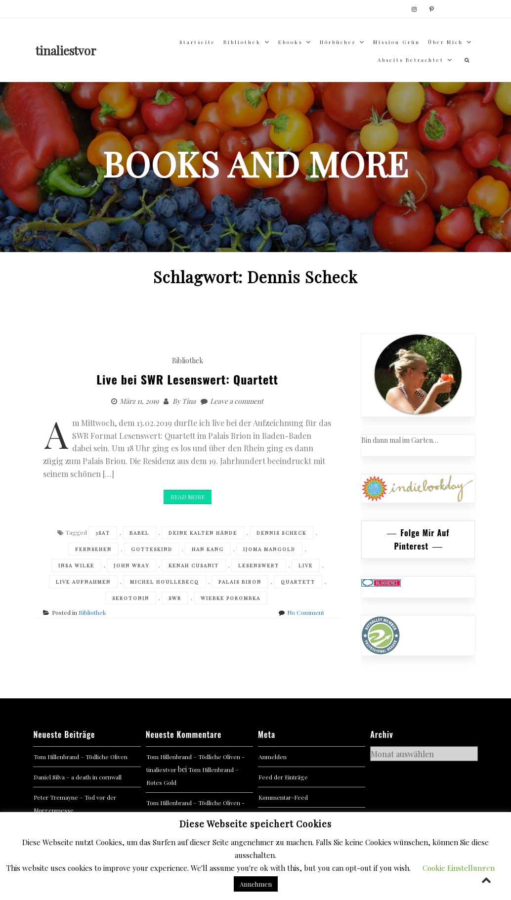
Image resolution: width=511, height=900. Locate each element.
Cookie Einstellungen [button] (459, 868)
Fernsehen (93, 549)
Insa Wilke (76, 565)
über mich (445, 42)
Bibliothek (242, 42)
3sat (102, 532)
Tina (189, 401)
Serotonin (130, 598)
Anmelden (272, 757)
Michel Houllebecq (164, 581)
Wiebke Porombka (230, 598)
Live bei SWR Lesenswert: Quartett (187, 379)
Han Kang (208, 549)
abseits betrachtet (411, 59)
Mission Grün (396, 42)
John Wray (131, 565)
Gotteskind (151, 549)
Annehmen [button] (256, 884)
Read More (187, 497)
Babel (139, 532)
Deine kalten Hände (203, 532)
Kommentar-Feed (283, 797)
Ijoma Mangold (269, 549)
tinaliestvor (66, 50)
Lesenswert (258, 565)
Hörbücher (338, 42)
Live (305, 565)
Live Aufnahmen (83, 581)
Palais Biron (239, 581)
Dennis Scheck (281, 532)
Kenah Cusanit (194, 565)
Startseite (197, 42)
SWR (175, 598)
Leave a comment (236, 401)
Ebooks (290, 42)
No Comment (305, 612)
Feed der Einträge (283, 777)
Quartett (298, 581)
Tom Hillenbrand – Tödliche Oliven (81, 757)
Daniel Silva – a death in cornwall (78, 777)
